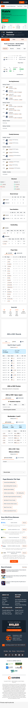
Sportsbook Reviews (20, 599)
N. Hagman (9, 275)
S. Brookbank (11, 168)
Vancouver (10, 34)
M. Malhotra (11, 155)
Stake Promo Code (8, 507)
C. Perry (10, 94)
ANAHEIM (8, 398)
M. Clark (8, 296)
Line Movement (20, 74)
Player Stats (20, 62)
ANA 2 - (17, 440)
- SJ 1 (16, 437)
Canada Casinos (6, 612)
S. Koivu (3, 186)
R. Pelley (10, 104)
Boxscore (5, 48)
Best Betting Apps (7, 614)
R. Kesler (10, 139)
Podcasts (17, 603)
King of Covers (19, 612)
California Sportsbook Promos (10, 510)
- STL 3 (17, 442)
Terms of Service (20, 651)
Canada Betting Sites (8, 610)
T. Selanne (4, 184)
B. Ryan (8, 268)
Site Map (6, 651)
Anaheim (9, 32)
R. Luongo (4, 243)
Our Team (4, 601)
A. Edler (17, 186)
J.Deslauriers (5, 435)
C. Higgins (11, 98)
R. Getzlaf (10, 86)
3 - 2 (13, 379)
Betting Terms (14, 347)
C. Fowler (9, 259)
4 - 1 (13, 377)
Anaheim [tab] (9, 253)
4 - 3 (13, 362)
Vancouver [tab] (18, 253)
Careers (4, 599)
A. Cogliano (9, 263)
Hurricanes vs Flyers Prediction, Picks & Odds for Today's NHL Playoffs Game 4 (16, 570)
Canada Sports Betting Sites (9, 482)
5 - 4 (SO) (14, 370)
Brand (3, 603)
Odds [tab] (22, 39)
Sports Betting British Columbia (10, 485)
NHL (3, 6)
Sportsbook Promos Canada (9, 500)
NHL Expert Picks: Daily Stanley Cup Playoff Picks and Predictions (16, 576)
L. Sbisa (8, 261)
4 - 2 (13, 358)
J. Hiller (4, 232)
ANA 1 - (17, 433)
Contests (18, 607)
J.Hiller (4, 433)
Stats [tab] (5, 39)
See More (14, 561)
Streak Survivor (19, 610)
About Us (5, 595)
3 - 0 (13, 365)
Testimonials (5, 604)
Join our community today (14, 630)
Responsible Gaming (20, 605)
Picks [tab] (14, 39)
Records (12, 48)
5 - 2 (13, 360)
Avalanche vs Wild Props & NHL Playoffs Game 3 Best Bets (16, 582)
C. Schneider (5, 241)
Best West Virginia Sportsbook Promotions (12, 496)
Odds (25, 6)
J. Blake (8, 289)
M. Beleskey (11, 161)
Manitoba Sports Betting (9, 489)
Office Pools (18, 614)
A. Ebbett (10, 142)
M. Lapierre (11, 116)
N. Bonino (9, 293)
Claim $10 (5, 20)
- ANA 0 (17, 435)
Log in (21, 2)
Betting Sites (7, 607)
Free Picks (19, 6)
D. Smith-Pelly (11, 108)
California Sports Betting (9, 493)
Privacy (14, 651)
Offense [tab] (8, 458)
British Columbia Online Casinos (10, 503)
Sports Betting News (20, 601)
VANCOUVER (19, 398)
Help (10, 651)
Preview (18, 48)
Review (24, 522)
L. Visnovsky (9, 282)
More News (24, 567)
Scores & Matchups (11, 6)
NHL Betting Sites (20, 493)
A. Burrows (11, 90)
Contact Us (5, 597)
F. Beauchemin (9, 287)
